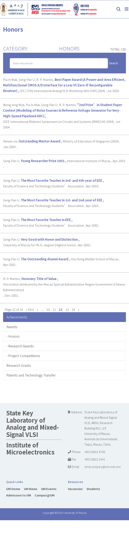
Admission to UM (18, 495)
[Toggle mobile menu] (127, 9)
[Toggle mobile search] (118, 9)
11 (54, 309)
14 (73, 309)
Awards (11, 326)
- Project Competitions (23, 355)
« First (30, 309)
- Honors (13, 336)
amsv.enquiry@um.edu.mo (102, 466)
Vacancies (75, 489)
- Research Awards (20, 345)
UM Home (13, 489)
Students (93, 489)
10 (48, 309)
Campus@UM (44, 495)
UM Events (49, 489)
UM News (30, 489)
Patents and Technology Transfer (31, 375)
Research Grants (18, 365)
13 (67, 309)
